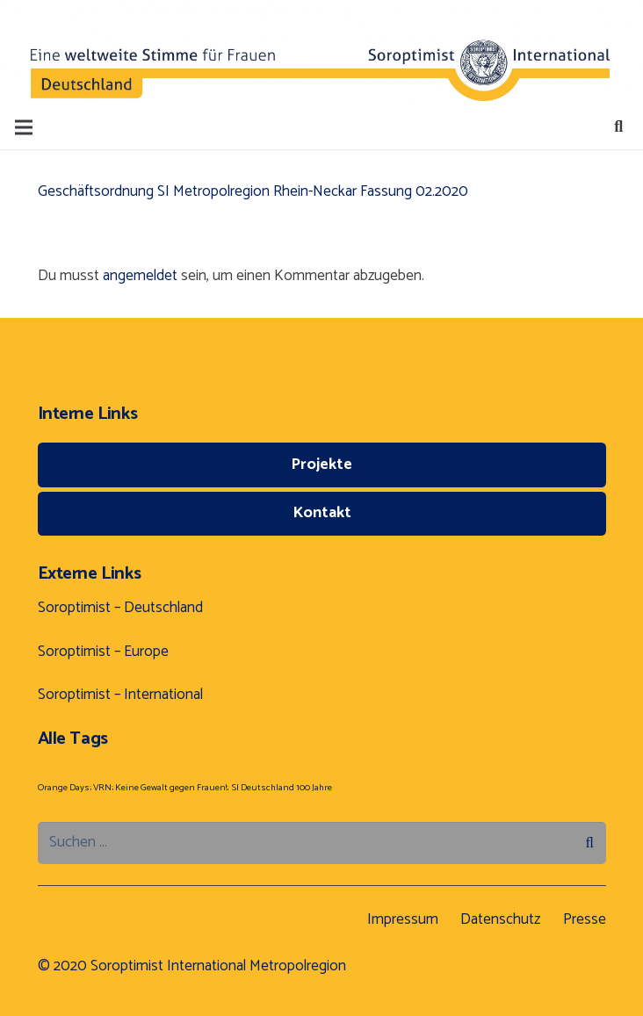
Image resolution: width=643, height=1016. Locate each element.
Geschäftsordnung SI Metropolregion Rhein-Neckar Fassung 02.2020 (253, 191)
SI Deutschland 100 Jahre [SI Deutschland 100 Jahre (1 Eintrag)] (282, 788)
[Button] (77, 52)
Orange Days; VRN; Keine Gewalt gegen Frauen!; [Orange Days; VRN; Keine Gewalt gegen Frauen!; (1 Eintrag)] (133, 788)
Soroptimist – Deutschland (120, 607)
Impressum (402, 919)
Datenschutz (500, 919)
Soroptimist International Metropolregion (218, 966)
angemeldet (140, 275)
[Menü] (23, 127)
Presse (584, 919)
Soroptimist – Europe (103, 651)
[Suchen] (618, 127)
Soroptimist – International (120, 694)
